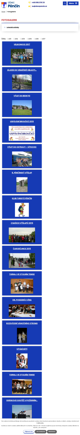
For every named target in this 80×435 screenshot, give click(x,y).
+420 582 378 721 (36, 2)
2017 (43, 39)
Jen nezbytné (40, 431)
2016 (37, 39)
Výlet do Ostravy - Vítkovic (20, 95)
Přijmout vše (28, 431)
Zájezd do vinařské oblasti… (58, 44)
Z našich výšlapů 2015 (58, 121)
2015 (30, 39)
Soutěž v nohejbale (58, 275)
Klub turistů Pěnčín (20, 121)
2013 (23, 39)
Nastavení (52, 431)
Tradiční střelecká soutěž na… (58, 224)
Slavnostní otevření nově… (20, 275)
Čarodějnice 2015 (20, 147)
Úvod (3, 12)
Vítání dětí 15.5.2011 (20, 352)
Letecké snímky (13, 27)
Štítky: (3, 39)
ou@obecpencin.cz (37, 6)
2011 (10, 39)
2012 (16, 39)
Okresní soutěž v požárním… (20, 326)
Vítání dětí (20, 198)
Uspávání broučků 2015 (58, 70)
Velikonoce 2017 (20, 44)
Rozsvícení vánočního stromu (58, 172)
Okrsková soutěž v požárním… (20, 224)
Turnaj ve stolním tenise (58, 147)
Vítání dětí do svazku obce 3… (20, 249)
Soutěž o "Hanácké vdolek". (58, 249)
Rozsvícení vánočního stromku (58, 301)
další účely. (40, 423)
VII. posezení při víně (20, 301)
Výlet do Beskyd (20, 70)
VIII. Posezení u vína (20, 172)
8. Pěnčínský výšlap (58, 95)
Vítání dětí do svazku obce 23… (58, 326)
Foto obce (58, 352)
